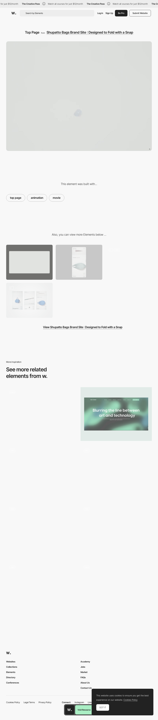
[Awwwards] (13, 13)
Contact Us (86, 688)
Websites (10, 661)
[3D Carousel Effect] (41, 470)
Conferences (12, 682)
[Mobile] (79, 262)
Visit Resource (84, 710)
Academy (85, 661)
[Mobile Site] (29, 300)
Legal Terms (29, 702)
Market (84, 672)
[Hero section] (116, 414)
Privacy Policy (45, 702)
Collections (11, 667)
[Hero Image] (116, 472)
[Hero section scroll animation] (116, 530)
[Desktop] (29, 262)
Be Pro (121, 13)
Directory (10, 677)
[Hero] (41, 589)
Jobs (83, 667)
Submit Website (140, 13)
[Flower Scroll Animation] (41, 414)
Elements (10, 672)
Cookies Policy (13, 702)
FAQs (83, 677)
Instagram (79, 702)
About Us (85, 682)
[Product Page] (128, 262)
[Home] (41, 530)
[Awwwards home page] (69, 709)
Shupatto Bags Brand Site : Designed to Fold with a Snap (90, 32)
